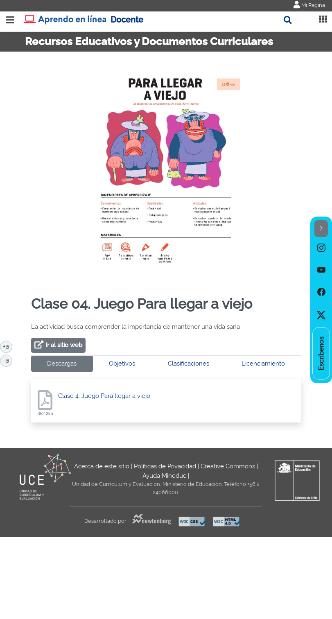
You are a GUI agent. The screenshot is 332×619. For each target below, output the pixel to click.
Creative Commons (228, 466)
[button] (321, 228)
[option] (321, 248)
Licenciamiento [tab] (263, 363)
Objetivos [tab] (122, 363)
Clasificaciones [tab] (188, 363)
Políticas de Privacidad (165, 466)
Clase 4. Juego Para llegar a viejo (104, 396)
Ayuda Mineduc (164, 475)
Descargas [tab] (62, 363)
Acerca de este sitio (101, 466)
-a (7, 359)
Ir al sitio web (63, 345)
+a (7, 345)
